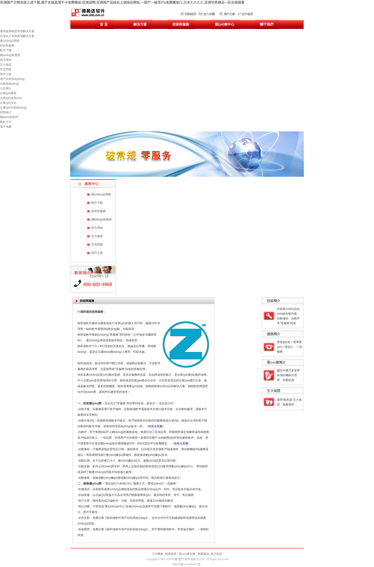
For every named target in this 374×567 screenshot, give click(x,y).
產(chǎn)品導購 (10, 40)
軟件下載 (5, 50)
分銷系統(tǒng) (9, 83)
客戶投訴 (216, 554)
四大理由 (5, 60)
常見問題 (5, 69)
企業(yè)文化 (8, 102)
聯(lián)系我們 (9, 117)
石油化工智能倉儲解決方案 (17, 36)
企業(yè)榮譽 (8, 93)
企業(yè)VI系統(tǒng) (13, 107)
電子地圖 (5, 126)
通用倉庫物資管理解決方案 (17, 31)
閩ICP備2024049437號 (186, 564)
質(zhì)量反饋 (187, 554)
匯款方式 (5, 122)
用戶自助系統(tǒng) (12, 79)
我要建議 (203, 554)
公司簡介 (5, 88)
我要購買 (171, 554)
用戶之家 (5, 74)
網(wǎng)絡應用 (10, 55)
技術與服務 (7, 45)
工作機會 (157, 554)
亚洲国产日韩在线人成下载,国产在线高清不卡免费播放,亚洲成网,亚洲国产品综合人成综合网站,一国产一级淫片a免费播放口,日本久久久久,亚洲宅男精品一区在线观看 (122, 2)
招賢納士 (5, 112)
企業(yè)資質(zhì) (11, 98)
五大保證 (5, 64)
